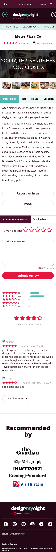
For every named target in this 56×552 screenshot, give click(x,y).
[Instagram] (15, 524)
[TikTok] (50, 524)
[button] (16, 43)
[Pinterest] (23, 524)
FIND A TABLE (11, 26)
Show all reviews (16, 398)
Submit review (28, 276)
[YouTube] (32, 524)
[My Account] (52, 4)
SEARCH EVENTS (31, 26)
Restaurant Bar (44, 43)
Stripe (23, 534)
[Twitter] (41, 524)
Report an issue (28, 193)
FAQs (28, 204)
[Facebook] (6, 524)
